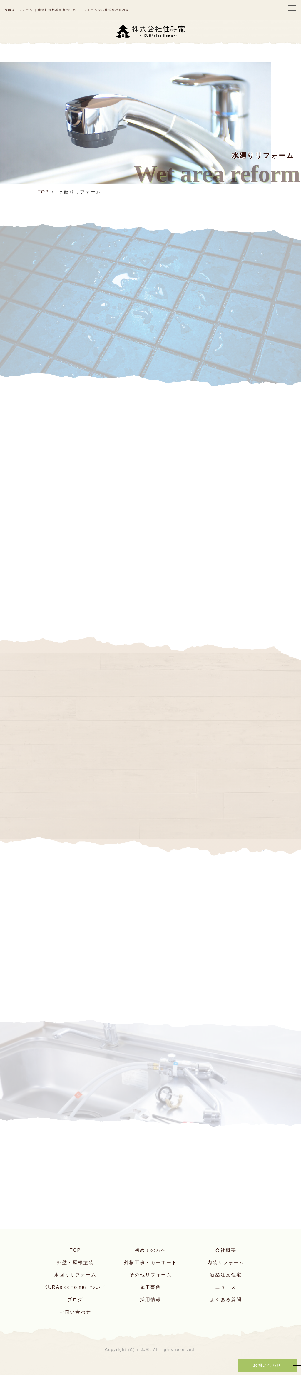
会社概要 (225, 1250)
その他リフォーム (150, 1274)
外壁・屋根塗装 (75, 1262)
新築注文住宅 (226, 1274)
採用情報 (150, 1299)
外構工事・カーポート (150, 1262)
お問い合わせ (75, 1311)
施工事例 (150, 1287)
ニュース (225, 1287)
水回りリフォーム (75, 1274)
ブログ (75, 1299)
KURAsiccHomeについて (75, 1287)
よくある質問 (226, 1299)
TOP (75, 1250)
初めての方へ (150, 1250)
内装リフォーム (225, 1262)
